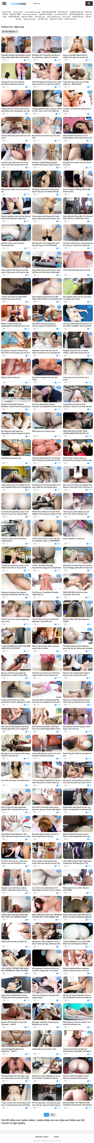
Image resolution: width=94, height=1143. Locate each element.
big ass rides (15, 14)
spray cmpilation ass (53, 17)
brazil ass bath (18, 12)
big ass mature (45, 14)
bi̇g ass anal (6, 12)
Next (52, 1115)
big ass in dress (56, 19)
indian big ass (77, 17)
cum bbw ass (43, 19)
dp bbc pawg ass (29, 19)
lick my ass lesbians (30, 14)
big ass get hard (49, 12)
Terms (56, 1137)
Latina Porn (44, 1141)
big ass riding (27, 17)
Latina (18, 3)
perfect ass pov (70, 19)
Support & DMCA (41, 1137)
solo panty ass (40, 17)
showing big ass (76, 14)
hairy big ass (13, 16)
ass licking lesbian (60, 14)
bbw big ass (63, 12)
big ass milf (66, 17)
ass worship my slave (32, 12)
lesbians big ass (76, 12)
